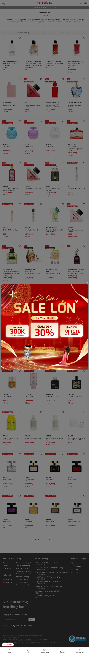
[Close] (86, 282)
